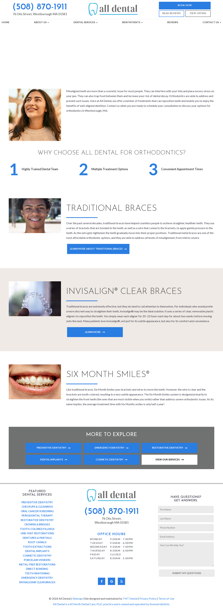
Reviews (172, 22)
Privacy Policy (147, 598)
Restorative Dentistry (167, 447)
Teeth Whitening (37, 573)
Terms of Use (166, 598)
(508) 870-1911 (39, 7)
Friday (95, 554)
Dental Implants (51, 459)
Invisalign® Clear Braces (37, 582)
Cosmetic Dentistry (109, 459)
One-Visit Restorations (37, 533)
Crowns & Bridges (37, 524)
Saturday (97, 558)
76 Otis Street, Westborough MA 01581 (40, 14)
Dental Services (84, 22)
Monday (96, 539)
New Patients (131, 22)
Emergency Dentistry (109, 447)
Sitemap (77, 598)
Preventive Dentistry (51, 447)
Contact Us (211, 22)
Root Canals (37, 542)
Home (5, 22)
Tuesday (96, 542)
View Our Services (167, 459)
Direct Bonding (37, 568)
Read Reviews (171, 13)
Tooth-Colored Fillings (37, 528)
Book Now (185, 5)
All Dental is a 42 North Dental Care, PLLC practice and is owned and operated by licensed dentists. (111, 604)
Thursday (97, 550)
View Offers (198, 13)
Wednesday (98, 546)
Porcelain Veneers (37, 559)
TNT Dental (130, 598)
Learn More (93, 331)
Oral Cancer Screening (37, 511)
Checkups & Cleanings (37, 506)
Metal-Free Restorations (37, 564)
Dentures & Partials (37, 537)
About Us (40, 22)
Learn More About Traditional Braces (96, 248)
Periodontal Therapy (37, 515)
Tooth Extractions (37, 546)
